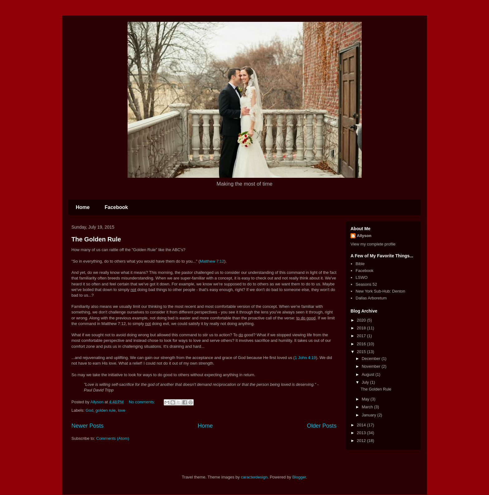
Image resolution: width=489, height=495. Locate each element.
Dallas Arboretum (371, 298)
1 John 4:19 (305, 357)
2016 (362, 344)
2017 (362, 335)
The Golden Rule (96, 239)
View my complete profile (373, 244)
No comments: (142, 402)
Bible (360, 263)
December (372, 358)
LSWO (361, 277)
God (90, 410)
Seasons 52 (366, 284)
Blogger (299, 477)
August (368, 374)
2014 (362, 425)
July (366, 382)
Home (83, 207)
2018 (362, 328)
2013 (362, 432)
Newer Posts (87, 426)
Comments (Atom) (112, 438)
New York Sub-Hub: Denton (380, 291)
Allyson (364, 235)
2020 (362, 320)
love (121, 410)
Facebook (116, 207)
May (366, 399)
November (372, 366)
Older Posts (321, 426)
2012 (362, 440)
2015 (362, 351)
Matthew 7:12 (212, 261)
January (369, 415)
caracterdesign (254, 477)
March (368, 407)
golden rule (105, 410)
